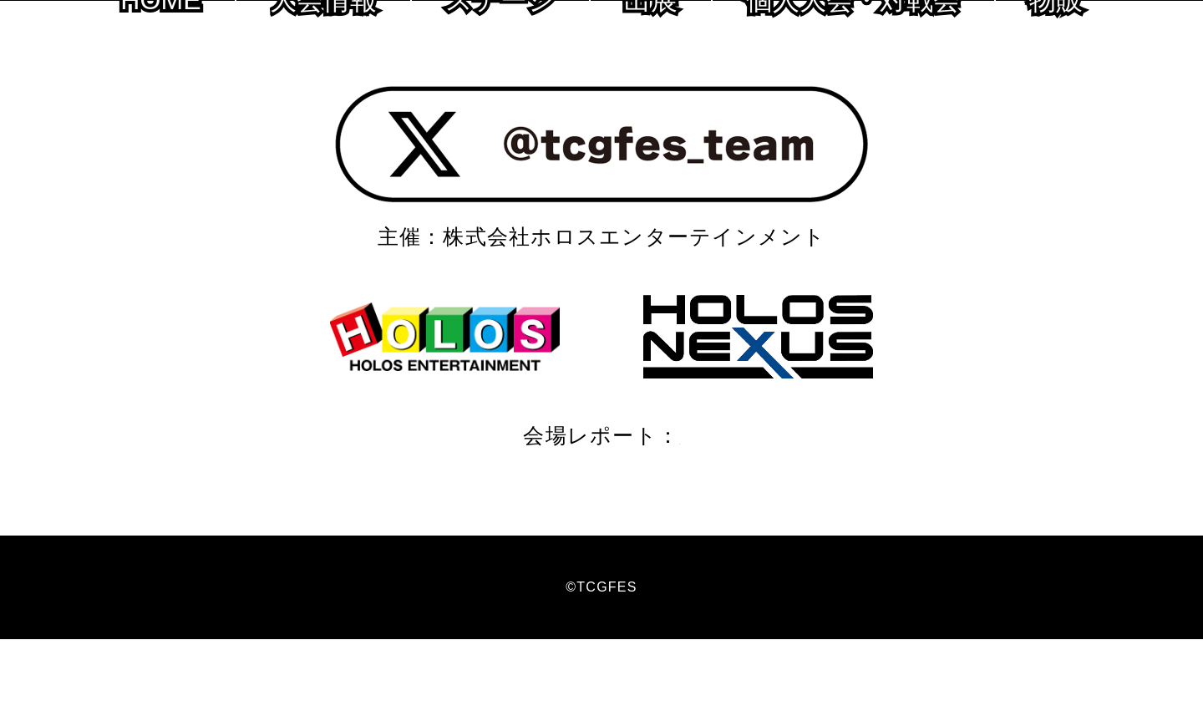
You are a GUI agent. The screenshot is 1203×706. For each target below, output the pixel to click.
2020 (616, 502)
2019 (675, 502)
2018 (734, 502)
